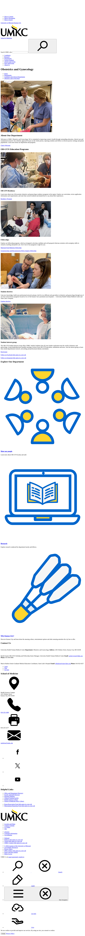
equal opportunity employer (16, 857)
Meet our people (6, 451)
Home (6, 73)
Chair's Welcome (5, 145)
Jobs (5, 829)
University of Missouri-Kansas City (11, 23)
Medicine (6, 38)
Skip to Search (8, 20)
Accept (3, 933)
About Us (7, 65)
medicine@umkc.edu (7, 743)
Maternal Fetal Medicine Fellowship (11, 248)
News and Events (9, 63)
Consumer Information (10, 833)
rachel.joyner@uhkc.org (76, 656)
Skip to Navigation (9, 18)
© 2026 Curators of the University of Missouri (17, 846)
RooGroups (4, 352)
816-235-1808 (5, 712)
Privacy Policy (8, 849)
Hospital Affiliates (9, 796)
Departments (8, 58)
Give (19, 927)
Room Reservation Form (18, 804)
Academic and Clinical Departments (14, 77)
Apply (6, 666)
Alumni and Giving (9, 62)
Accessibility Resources (11, 847)
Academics (7, 55)
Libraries (6, 832)
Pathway (13, 839)
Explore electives (6, 301)
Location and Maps (9, 824)
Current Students (9, 60)
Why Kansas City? (7, 636)
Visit (5, 668)
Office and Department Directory (13, 793)
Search (33, 872)
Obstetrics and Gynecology (12, 78)
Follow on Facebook (13, 355)
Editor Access (8, 854)
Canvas (13, 841)
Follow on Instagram (13, 358)
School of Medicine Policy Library (14, 801)
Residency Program (6, 199)
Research (7, 57)
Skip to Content (8, 16)
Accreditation (8, 835)
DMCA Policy (15, 851)
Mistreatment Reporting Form (19, 806)
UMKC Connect (15, 843)
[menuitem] (44, 866)
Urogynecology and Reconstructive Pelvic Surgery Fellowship (18, 251)
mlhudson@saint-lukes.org (63, 663)
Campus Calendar (9, 825)
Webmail (6, 838)
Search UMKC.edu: (6, 52)
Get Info (6, 670)
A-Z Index (7, 827)
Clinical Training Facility (11, 798)
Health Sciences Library (11, 799)
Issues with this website (11, 852)
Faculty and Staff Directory (12, 795)
